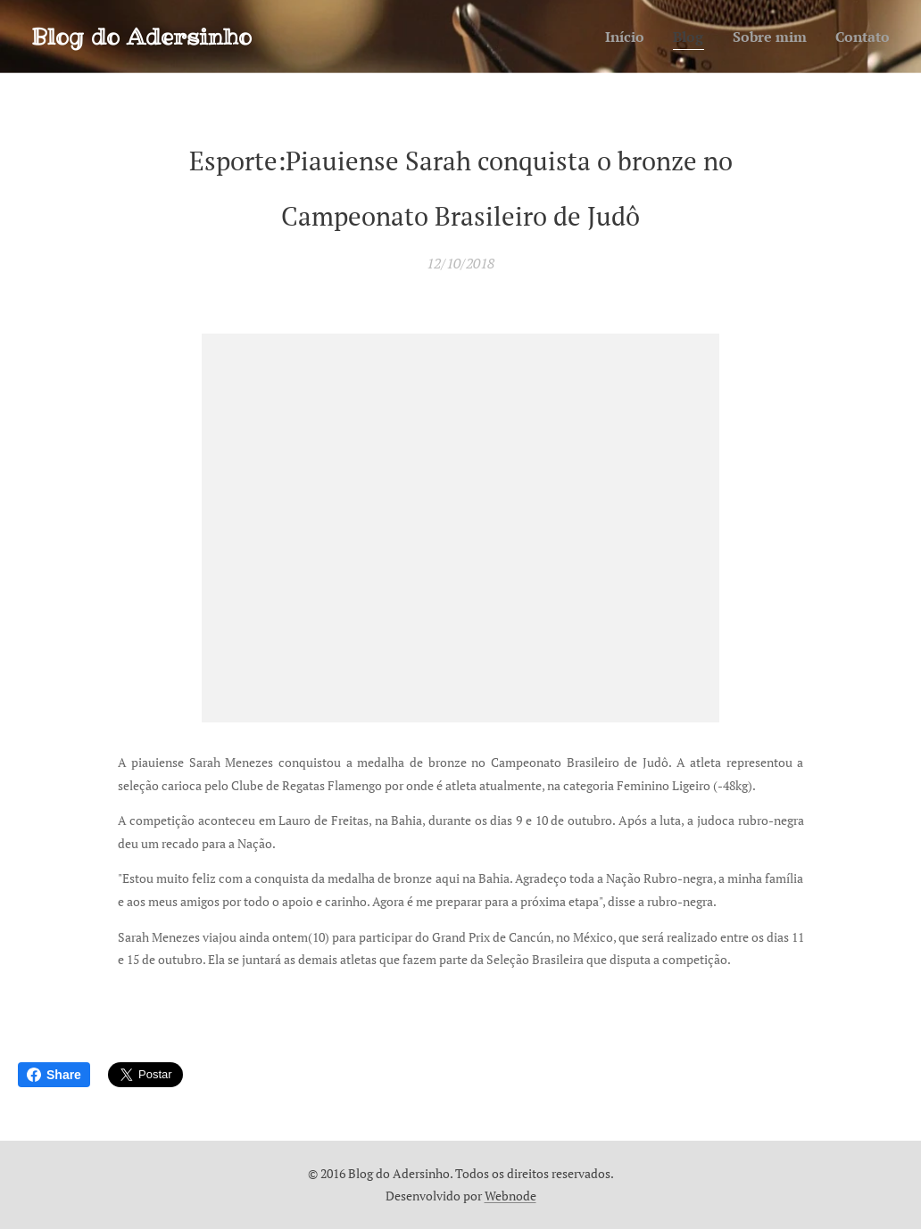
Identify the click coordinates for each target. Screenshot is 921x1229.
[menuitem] (614, 36)
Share (54, 1075)
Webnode (510, 1195)
